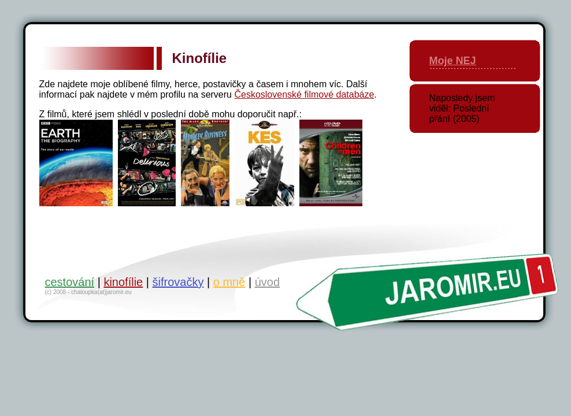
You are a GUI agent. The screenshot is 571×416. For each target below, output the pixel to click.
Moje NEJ (452, 60)
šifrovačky (178, 282)
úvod (267, 282)
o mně (229, 282)
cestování (70, 282)
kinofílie (123, 282)
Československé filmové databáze (304, 94)
